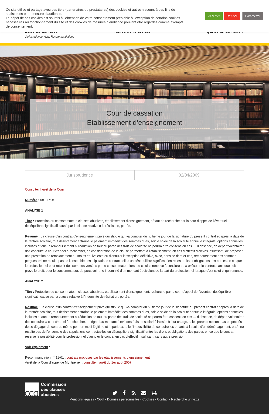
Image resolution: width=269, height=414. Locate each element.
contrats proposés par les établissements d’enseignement (108, 357)
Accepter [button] (214, 16)
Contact (162, 399)
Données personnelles (123, 399)
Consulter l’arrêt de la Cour (45, 189)
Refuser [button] (232, 16)
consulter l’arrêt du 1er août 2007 (107, 362)
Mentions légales (81, 399)
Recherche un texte (185, 399)
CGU (100, 399)
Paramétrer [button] (252, 16)
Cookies (148, 399)
